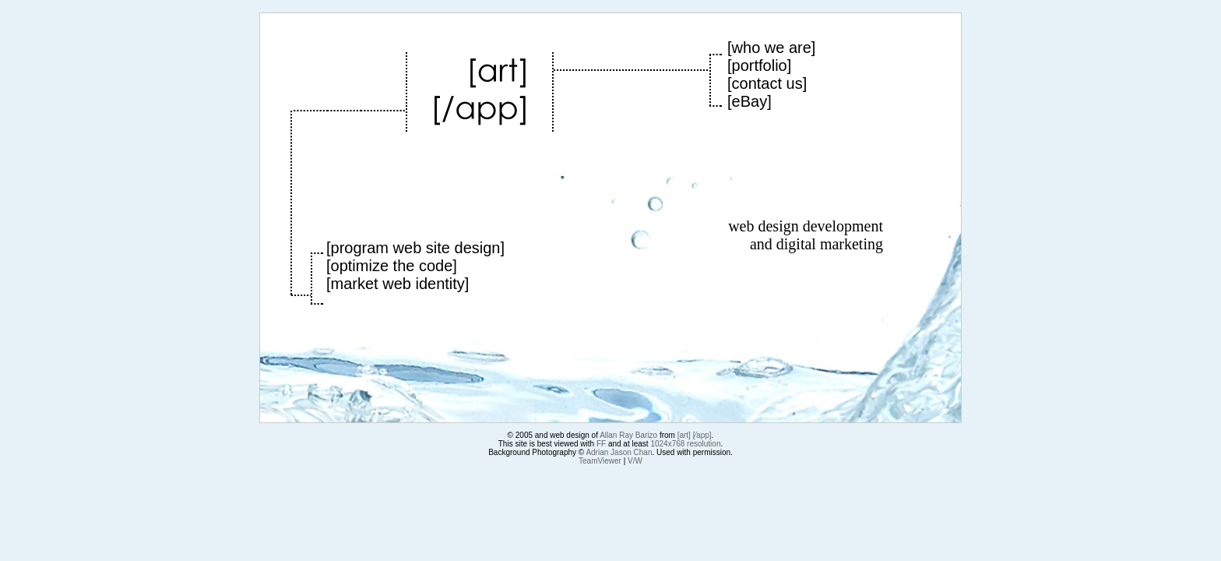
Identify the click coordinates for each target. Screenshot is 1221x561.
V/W (635, 461)
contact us (767, 83)
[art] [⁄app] (694, 435)
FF (601, 443)
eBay (750, 101)
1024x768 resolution (685, 443)
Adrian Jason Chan (619, 452)
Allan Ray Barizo (628, 435)
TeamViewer (600, 461)
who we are (771, 47)
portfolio (759, 65)
